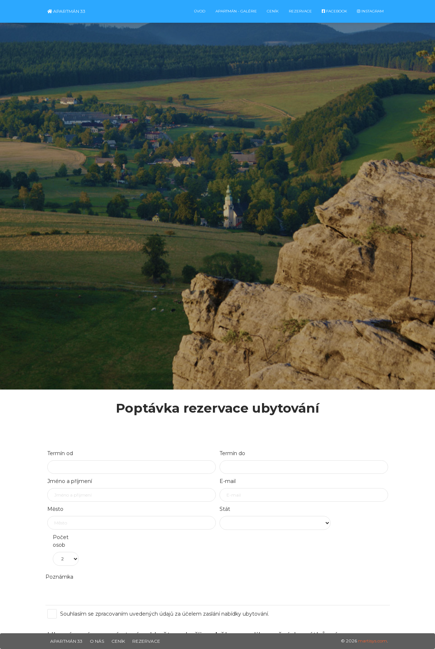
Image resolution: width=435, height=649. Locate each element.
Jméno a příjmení (69, 481)
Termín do (232, 453)
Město (55, 509)
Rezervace (146, 641)
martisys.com (372, 641)
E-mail (228, 481)
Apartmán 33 (66, 11)
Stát (225, 509)
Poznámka (59, 577)
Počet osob (61, 541)
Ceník (118, 641)
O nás (97, 641)
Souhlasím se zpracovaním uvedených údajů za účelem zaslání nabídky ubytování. (161, 614)
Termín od (60, 453)
